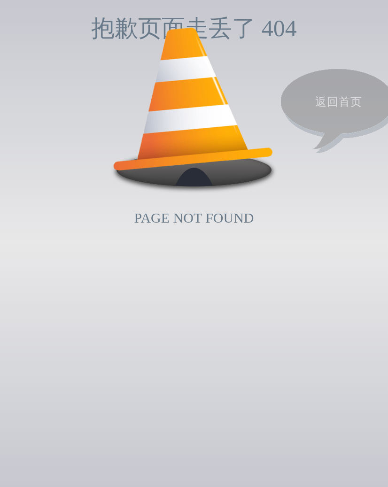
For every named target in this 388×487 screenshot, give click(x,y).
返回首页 (338, 102)
